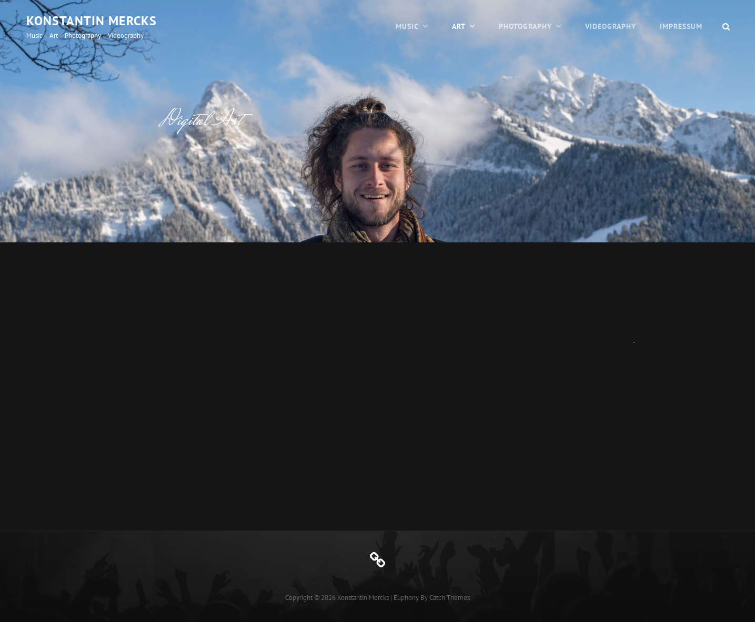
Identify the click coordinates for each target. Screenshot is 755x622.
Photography (525, 26)
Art (459, 26)
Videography (610, 26)
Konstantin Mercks (91, 21)
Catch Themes (449, 597)
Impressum (681, 26)
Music (407, 26)
